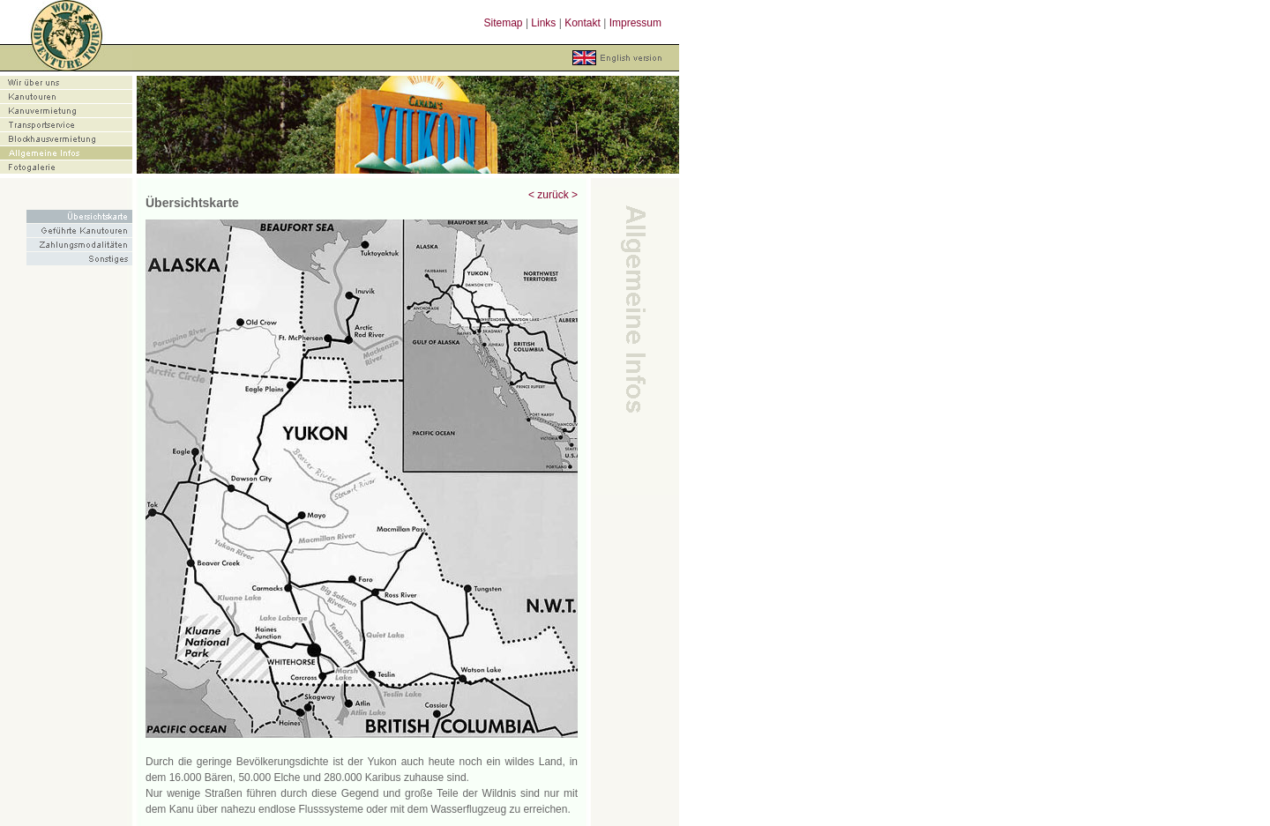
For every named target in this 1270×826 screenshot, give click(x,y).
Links (543, 23)
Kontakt (582, 23)
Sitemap (503, 23)
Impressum (635, 23)
